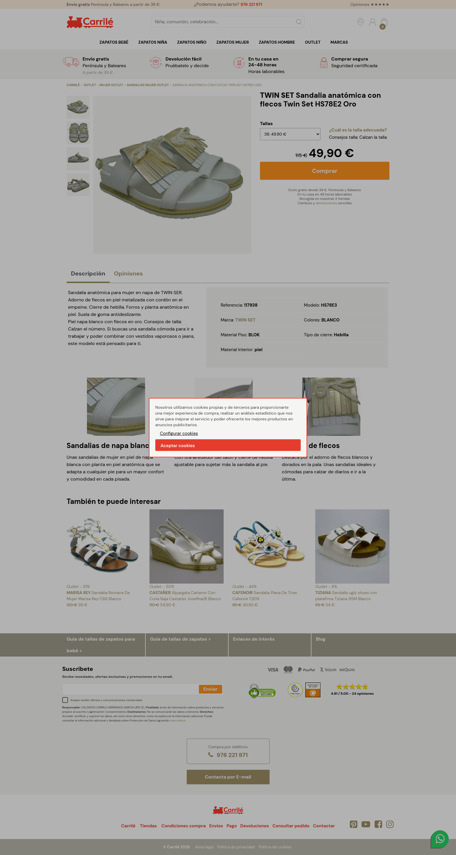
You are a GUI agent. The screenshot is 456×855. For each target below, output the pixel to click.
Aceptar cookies (178, 446)
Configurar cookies (179, 433)
